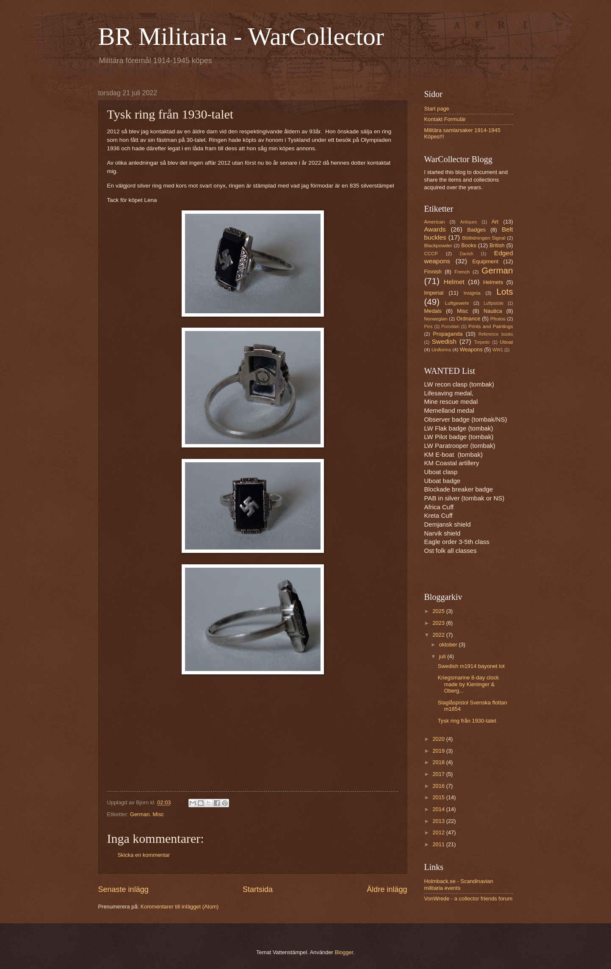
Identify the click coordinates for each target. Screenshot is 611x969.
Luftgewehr (457, 303)
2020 (439, 739)
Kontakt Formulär (445, 119)
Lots (505, 291)
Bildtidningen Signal (483, 237)
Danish (466, 253)
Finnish (433, 271)
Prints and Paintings (490, 326)
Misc (158, 814)
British (497, 245)
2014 (439, 809)
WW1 (497, 350)
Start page (436, 108)
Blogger (344, 952)
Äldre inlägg (387, 889)
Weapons (471, 349)
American (434, 221)
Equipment (485, 261)
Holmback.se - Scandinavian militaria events (458, 884)
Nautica (493, 311)
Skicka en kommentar (144, 855)
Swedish (444, 341)
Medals (433, 311)
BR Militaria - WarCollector (241, 36)
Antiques (468, 222)
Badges (476, 229)
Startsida (258, 889)
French (462, 271)
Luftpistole (493, 303)
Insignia (472, 292)
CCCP (431, 253)
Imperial (434, 293)
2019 (439, 751)
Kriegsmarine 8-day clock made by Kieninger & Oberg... (468, 684)
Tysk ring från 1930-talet (467, 721)
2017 (439, 774)
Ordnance (468, 318)
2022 (439, 635)
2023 (439, 623)
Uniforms (441, 349)
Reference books (495, 334)
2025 (439, 611)
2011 (439, 844)
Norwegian (436, 318)
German (140, 814)
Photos (498, 318)
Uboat (506, 342)
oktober (449, 644)
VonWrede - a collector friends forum (468, 898)
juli (443, 656)
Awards (435, 229)
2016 (439, 786)
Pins (428, 326)
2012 (439, 832)
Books (468, 245)
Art (495, 221)
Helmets (493, 282)
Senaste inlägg (123, 889)
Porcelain (450, 326)
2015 (439, 797)
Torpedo (482, 342)
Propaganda (448, 334)
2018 (439, 762)
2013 (439, 821)
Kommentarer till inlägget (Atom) (180, 906)
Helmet (454, 281)
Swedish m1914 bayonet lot (471, 666)
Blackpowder (438, 245)
